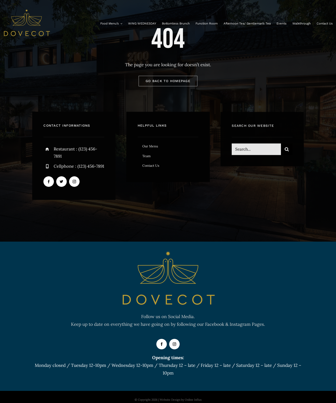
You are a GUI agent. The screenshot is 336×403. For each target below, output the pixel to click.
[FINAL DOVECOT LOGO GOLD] (26, 11)
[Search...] (256, 151)
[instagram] (74, 182)
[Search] (287, 151)
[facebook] (48, 182)
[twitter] (61, 182)
